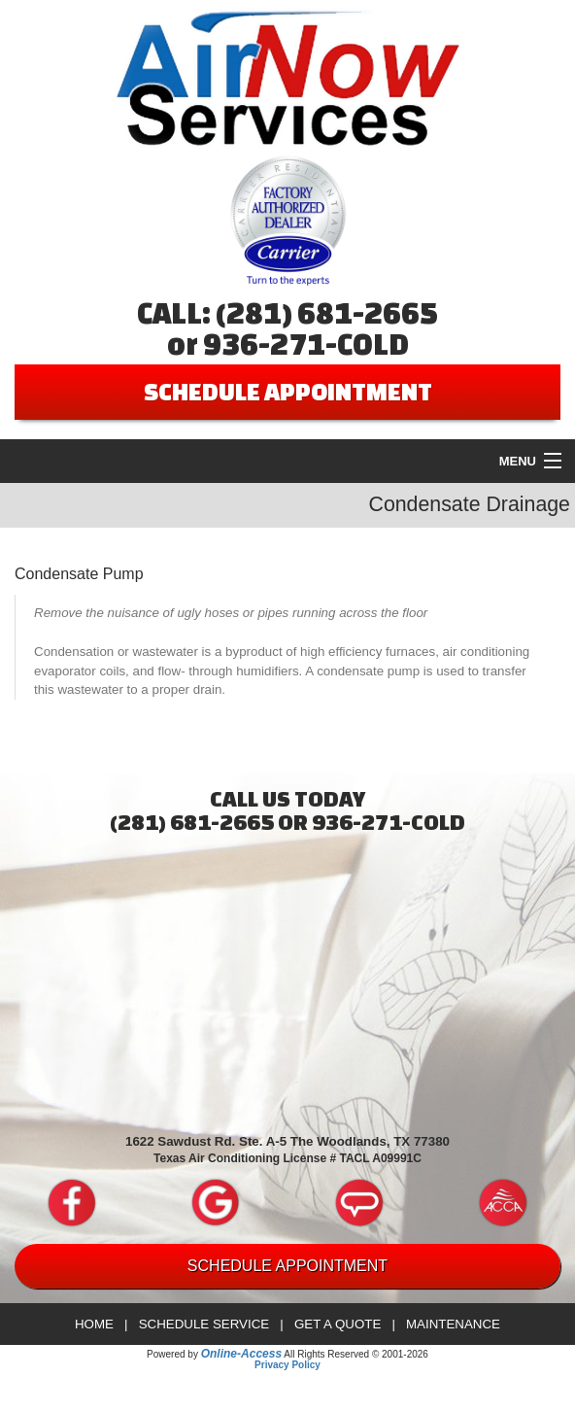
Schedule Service (204, 1324)
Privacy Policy (287, 1364)
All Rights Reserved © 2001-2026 (356, 1354)
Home (94, 1324)
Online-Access (241, 1353)
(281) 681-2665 (327, 312)
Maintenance (453, 1324)
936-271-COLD (306, 344)
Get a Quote (337, 1324)
